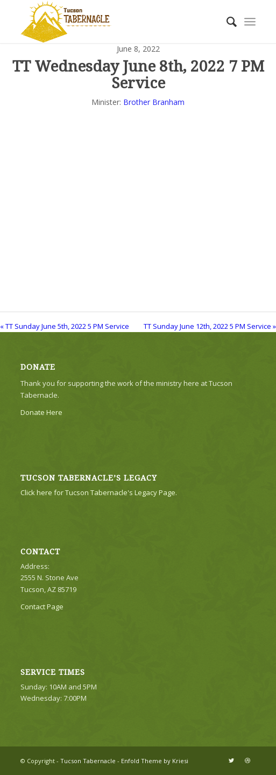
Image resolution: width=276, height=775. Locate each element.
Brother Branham (154, 102)
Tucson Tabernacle (88, 761)
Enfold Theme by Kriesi (154, 761)
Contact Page (41, 606)
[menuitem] (226, 21)
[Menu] (250, 21)
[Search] (226, 21)
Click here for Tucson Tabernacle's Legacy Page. (98, 492)
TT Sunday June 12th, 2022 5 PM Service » (210, 326)
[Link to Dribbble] (247, 760)
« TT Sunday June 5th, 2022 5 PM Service (64, 326)
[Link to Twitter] (231, 760)
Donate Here (41, 412)
